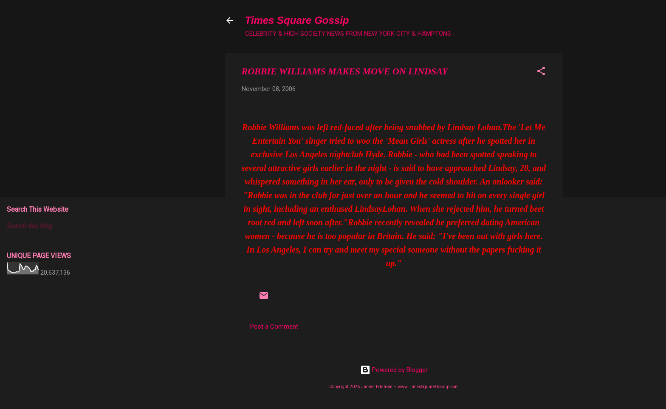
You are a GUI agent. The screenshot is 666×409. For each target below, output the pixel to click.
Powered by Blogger (394, 370)
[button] (541, 72)
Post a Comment (274, 326)
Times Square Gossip (297, 20)
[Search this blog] (61, 226)
